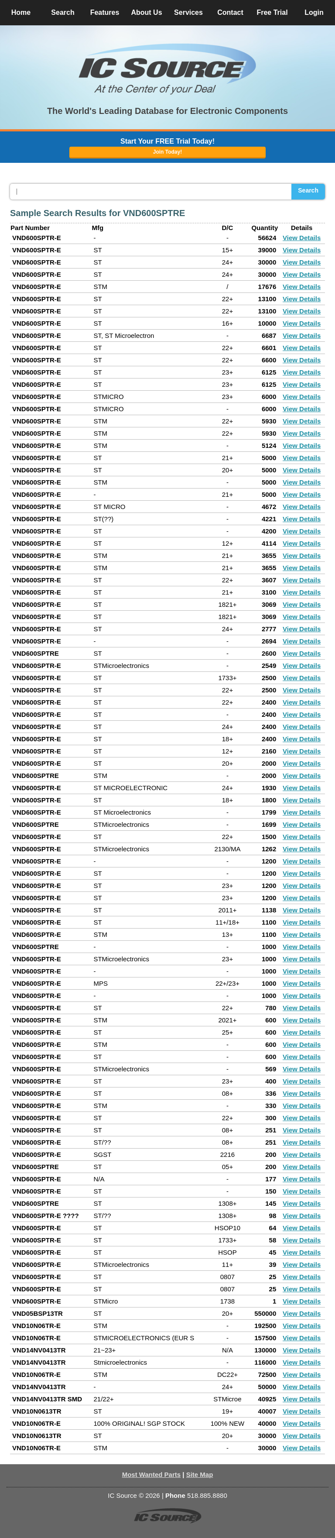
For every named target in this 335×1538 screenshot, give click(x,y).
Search (308, 190)
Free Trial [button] (271, 12)
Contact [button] (230, 12)
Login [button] (314, 12)
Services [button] (188, 12)
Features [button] (105, 12)
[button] (167, 69)
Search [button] (62, 12)
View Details (302, 237)
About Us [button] (146, 12)
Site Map (199, 1474)
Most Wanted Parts (151, 1474)
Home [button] (21, 12)
